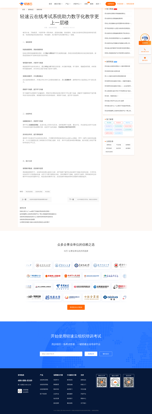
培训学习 (56, 380)
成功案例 (128, 148)
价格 (86, 4)
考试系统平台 (109, 126)
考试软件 (118, 122)
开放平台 (83, 394)
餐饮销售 (70, 403)
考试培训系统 (118, 126)
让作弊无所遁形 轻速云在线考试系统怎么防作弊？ (35, 222)
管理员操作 (109, 148)
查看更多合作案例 (76, 307)
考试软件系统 (127, 126)
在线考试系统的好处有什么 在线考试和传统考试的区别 (36, 216)
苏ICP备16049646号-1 (66, 410)
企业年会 (56, 394)
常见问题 (83, 389)
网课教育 (56, 384)
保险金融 (70, 384)
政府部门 (70, 389)
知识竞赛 (56, 398)
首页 (50, 4)
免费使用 (111, 4)
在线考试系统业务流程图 (27, 219)
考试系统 (109, 122)
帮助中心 (83, 398)
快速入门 (83, 384)
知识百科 (118, 148)
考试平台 (128, 122)
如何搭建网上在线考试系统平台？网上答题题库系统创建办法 (38, 214)
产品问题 (118, 144)
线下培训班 (43, 394)
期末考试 (56, 389)
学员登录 (120, 4)
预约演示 (106, 354)
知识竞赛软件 (118, 133)
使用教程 (128, 144)
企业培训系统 (127, 129)
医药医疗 (70, 398)
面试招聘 (56, 403)
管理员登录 (130, 4)
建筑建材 (70, 394)
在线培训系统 (44, 384)
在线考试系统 (53, 27)
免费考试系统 (109, 133)
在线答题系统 (118, 129)
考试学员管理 (109, 151)
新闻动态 (31, 9)
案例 (91, 4)
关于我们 (83, 403)
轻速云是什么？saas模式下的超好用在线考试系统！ (35, 211)
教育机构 (70, 380)
